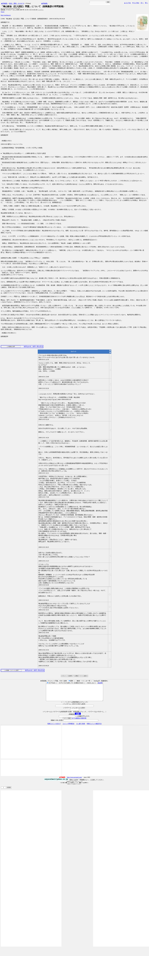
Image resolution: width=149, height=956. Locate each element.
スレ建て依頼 (80, 727)
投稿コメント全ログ (54, 727)
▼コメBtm (135, 3)
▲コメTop (127, 3)
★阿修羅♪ (4, 3)
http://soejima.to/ (6, 15)
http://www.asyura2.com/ (74, 780)
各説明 (100, 683)
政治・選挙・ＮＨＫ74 (16, 3)
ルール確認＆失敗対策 (79, 721)
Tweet (2, 12)
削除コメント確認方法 (94, 727)
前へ (146, 3)
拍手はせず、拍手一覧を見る (33, 346)
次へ (142, 3)
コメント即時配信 (68, 727)
